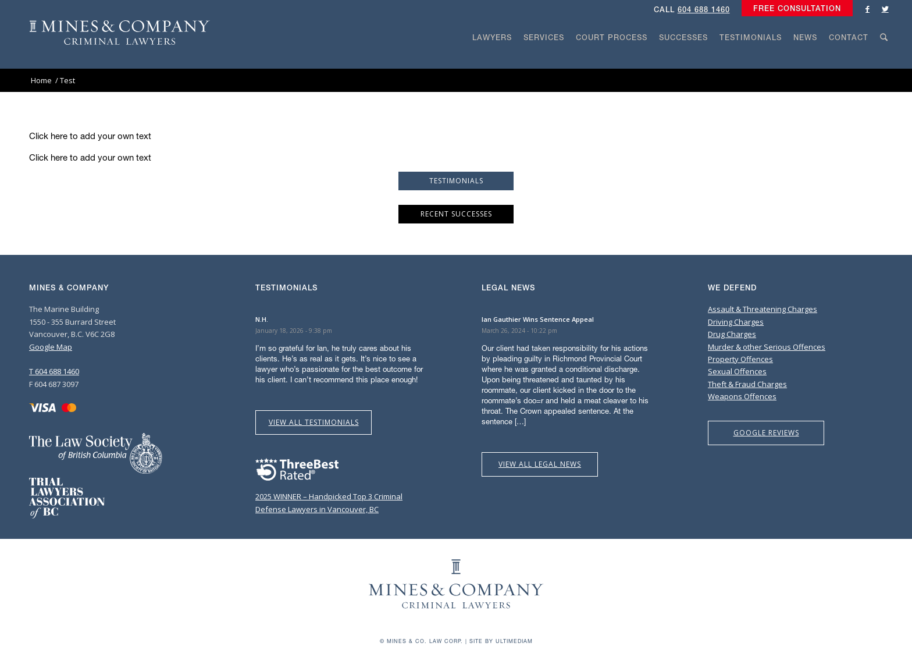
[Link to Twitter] (885, 8)
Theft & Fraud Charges (747, 384)
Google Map (50, 347)
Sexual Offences (737, 371)
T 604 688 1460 (54, 371)
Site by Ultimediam (501, 641)
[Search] (884, 59)
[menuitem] (794, 9)
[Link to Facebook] (868, 8)
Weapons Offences (742, 396)
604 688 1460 (704, 9)
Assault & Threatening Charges (762, 309)
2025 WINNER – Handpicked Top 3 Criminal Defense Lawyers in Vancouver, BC (328, 496)
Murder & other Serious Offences (766, 347)
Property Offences (740, 359)
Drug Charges (732, 334)
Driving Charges (736, 322)
